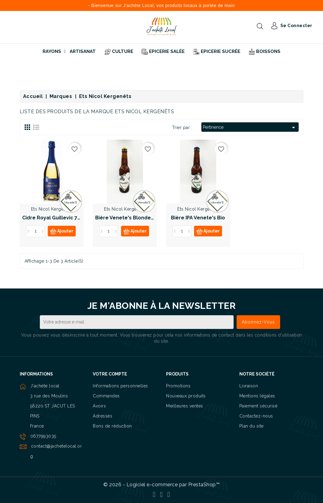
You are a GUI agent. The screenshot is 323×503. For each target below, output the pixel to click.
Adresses (102, 416)
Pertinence (250, 127)
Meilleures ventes (184, 405)
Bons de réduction (112, 426)
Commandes (106, 395)
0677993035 (43, 436)
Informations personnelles (120, 385)
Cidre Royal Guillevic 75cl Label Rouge (70, 218)
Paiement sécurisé (258, 405)
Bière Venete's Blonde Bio (127, 218)
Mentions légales (257, 395)
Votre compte (110, 374)
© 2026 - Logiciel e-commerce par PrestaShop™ (161, 484)
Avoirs (99, 405)
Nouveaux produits (186, 395)
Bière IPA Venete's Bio (198, 218)
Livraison (248, 385)
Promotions (178, 385)
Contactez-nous (256, 416)
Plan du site (251, 426)
